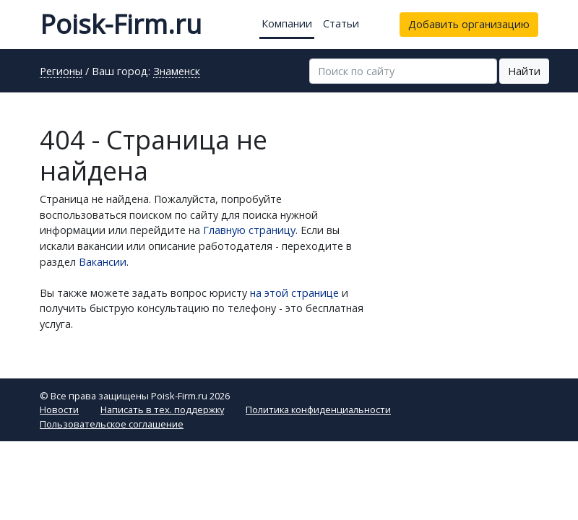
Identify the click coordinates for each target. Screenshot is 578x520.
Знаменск (176, 72)
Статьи (341, 23)
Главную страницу (249, 230)
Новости (59, 409)
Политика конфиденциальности (318, 409)
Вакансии (102, 262)
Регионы (61, 72)
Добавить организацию (469, 24)
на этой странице (294, 293)
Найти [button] (524, 71)
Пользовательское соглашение (112, 423)
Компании (287, 23)
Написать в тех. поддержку (162, 409)
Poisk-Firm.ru (121, 24)
